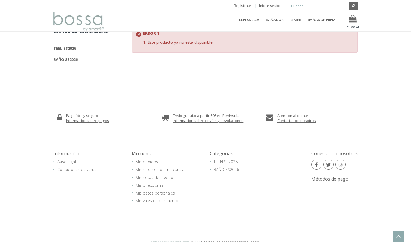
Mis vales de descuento (157, 200)
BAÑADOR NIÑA (321, 23)
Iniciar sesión (270, 5)
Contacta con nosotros (296, 120)
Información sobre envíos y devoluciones (208, 120)
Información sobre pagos (87, 120)
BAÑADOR (275, 23)
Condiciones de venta (77, 169)
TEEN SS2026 (248, 23)
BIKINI (295, 23)
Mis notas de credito (154, 177)
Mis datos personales (155, 192)
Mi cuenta (142, 153)
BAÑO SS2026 (65, 59)
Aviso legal (66, 161)
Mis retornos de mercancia (160, 169)
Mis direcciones (150, 185)
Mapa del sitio (216, 234)
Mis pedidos (147, 161)
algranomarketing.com (170, 229)
